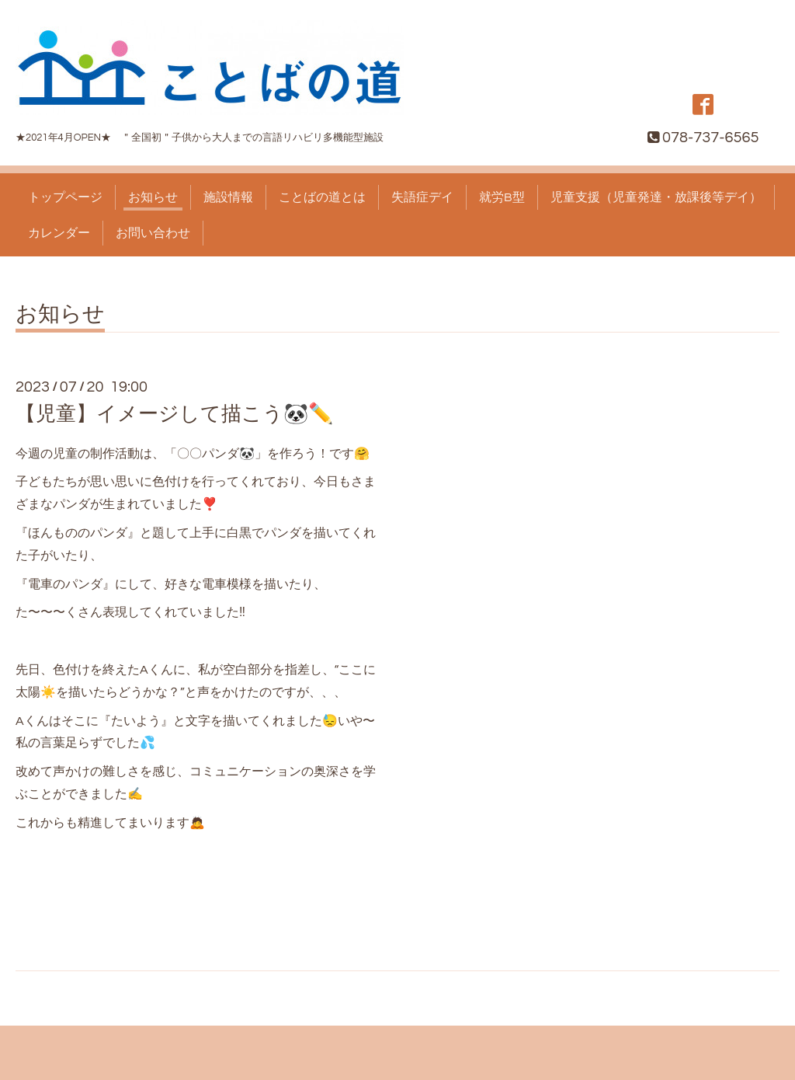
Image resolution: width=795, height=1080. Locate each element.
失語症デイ (422, 197)
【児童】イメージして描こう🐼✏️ (174, 414)
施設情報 (228, 197)
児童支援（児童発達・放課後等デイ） (656, 197)
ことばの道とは (322, 197)
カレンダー (59, 233)
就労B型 (502, 197)
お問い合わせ (153, 233)
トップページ (65, 197)
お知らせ (153, 197)
